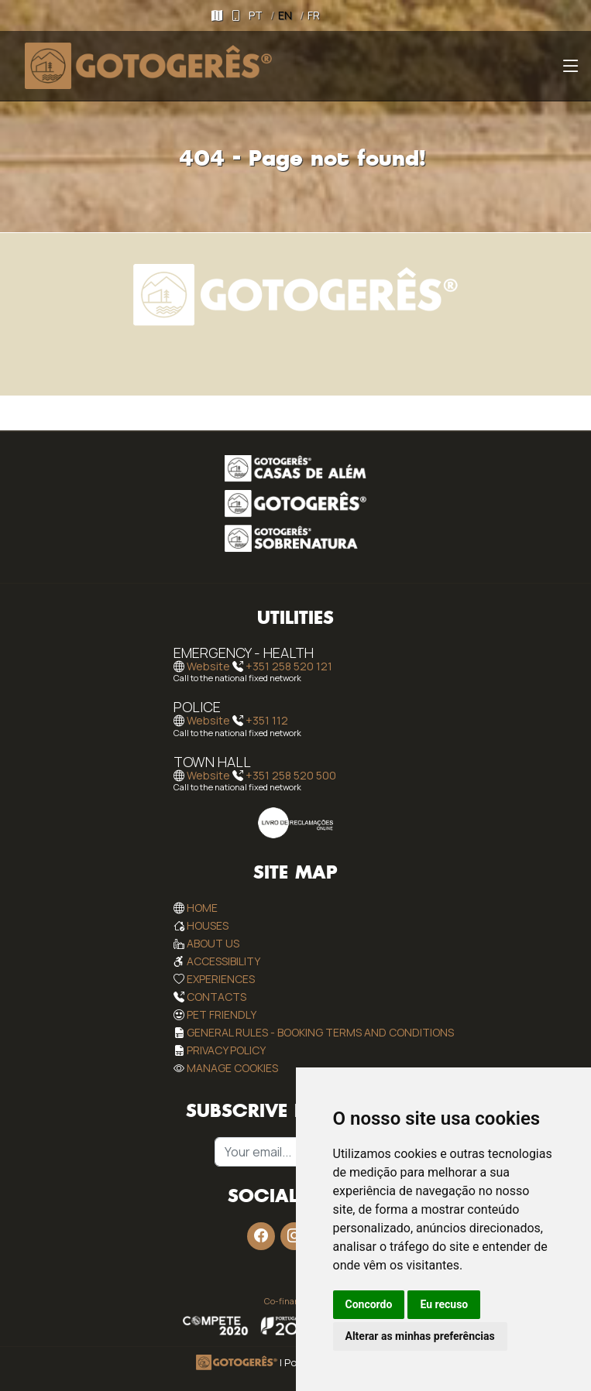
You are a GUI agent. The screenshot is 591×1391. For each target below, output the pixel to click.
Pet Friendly (221, 1014)
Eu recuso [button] (444, 1304)
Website (208, 666)
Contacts (216, 996)
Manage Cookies (232, 1067)
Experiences (221, 978)
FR (314, 15)
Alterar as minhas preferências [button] (420, 1336)
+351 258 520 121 (289, 666)
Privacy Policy (226, 1050)
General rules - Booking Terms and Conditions (320, 1032)
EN (285, 15)
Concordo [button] (369, 1304)
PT (256, 15)
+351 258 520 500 (291, 775)
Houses (207, 925)
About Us (213, 943)
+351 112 (267, 721)
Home (202, 907)
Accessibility (223, 961)
